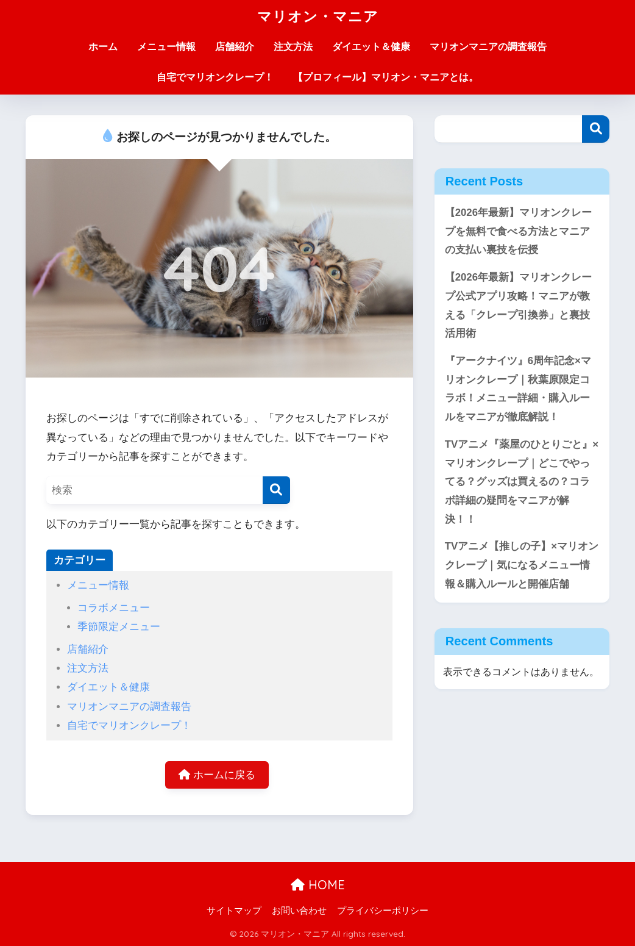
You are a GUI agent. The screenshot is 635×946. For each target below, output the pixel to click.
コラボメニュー (113, 608)
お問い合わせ (299, 911)
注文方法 (293, 46)
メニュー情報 (166, 46)
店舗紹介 (234, 46)
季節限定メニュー (118, 626)
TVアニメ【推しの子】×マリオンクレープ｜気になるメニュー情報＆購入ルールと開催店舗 (521, 564)
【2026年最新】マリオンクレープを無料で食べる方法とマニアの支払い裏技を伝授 (518, 231)
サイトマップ (234, 911)
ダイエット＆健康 (371, 46)
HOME (318, 884)
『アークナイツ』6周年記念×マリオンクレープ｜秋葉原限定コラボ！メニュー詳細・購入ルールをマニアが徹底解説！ (518, 389)
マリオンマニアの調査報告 (488, 46)
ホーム (103, 46)
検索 (595, 129)
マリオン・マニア (317, 16)
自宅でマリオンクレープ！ (215, 77)
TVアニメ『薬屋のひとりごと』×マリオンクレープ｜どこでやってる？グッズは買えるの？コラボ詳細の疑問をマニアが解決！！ (521, 482)
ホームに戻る (217, 775)
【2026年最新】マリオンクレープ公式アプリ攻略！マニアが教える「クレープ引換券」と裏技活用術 (518, 305)
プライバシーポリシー (382, 911)
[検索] (276, 490)
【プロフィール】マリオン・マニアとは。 (385, 77)
